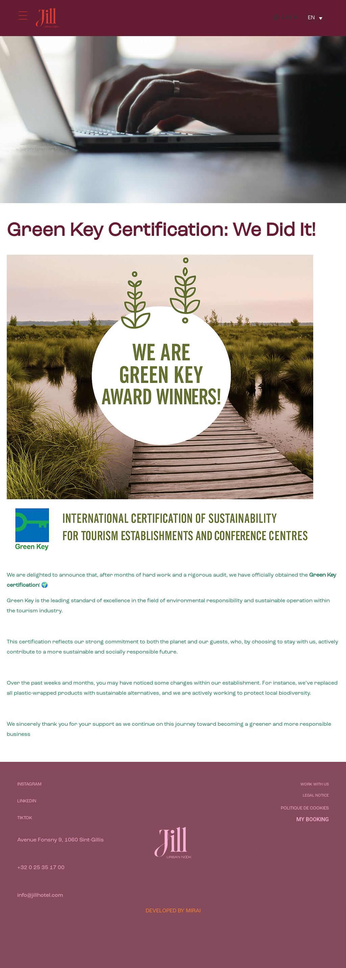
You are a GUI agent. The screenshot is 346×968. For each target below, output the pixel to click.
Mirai (193, 911)
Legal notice (316, 796)
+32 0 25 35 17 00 (41, 867)
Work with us (314, 784)
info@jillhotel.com (40, 895)
